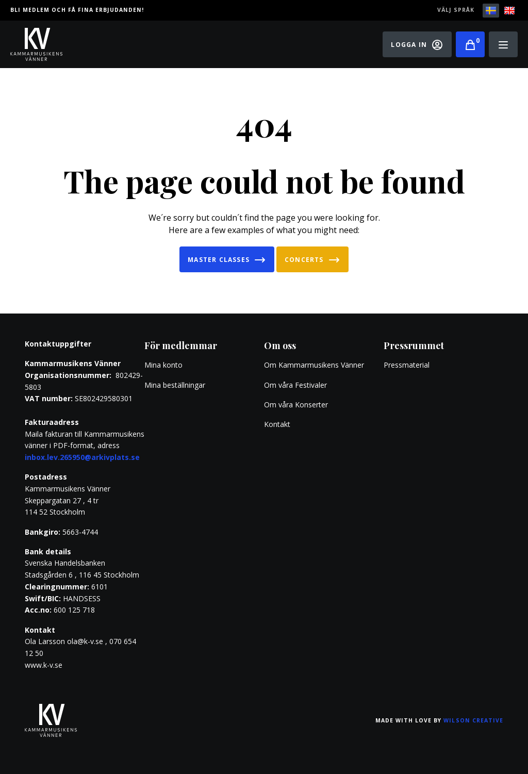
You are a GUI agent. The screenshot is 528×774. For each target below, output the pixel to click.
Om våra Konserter (296, 404)
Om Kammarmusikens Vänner (314, 365)
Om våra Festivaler (296, 385)
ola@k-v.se (85, 641)
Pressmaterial (407, 365)
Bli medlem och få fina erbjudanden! (77, 9)
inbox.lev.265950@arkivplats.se (82, 457)
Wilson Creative (473, 720)
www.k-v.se (43, 665)
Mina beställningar (174, 385)
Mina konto (163, 365)
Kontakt (277, 424)
